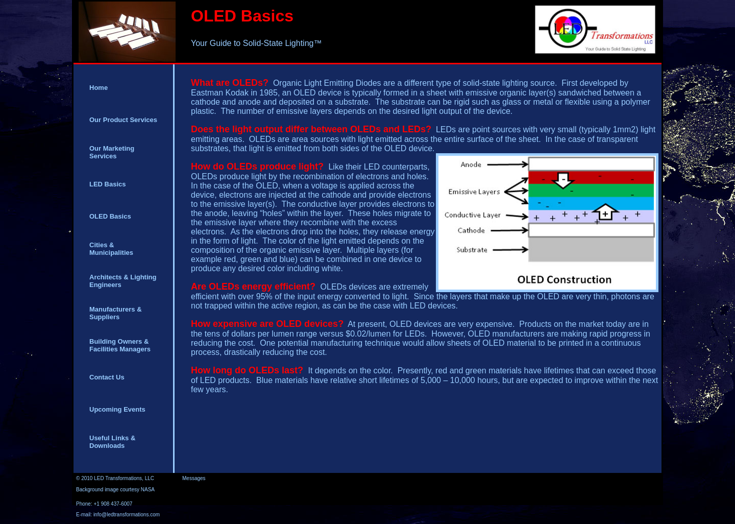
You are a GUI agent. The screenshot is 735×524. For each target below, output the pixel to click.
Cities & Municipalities (111, 248)
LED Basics (107, 184)
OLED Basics (110, 216)
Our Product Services (123, 120)
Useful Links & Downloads (112, 441)
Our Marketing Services (111, 152)
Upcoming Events (117, 409)
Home (98, 87)
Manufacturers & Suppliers (115, 313)
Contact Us (107, 377)
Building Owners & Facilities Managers (120, 345)
